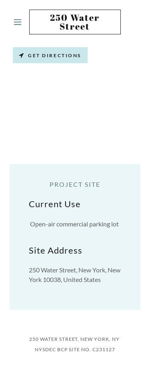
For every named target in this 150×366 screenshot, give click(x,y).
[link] (75, 22)
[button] (19, 22)
